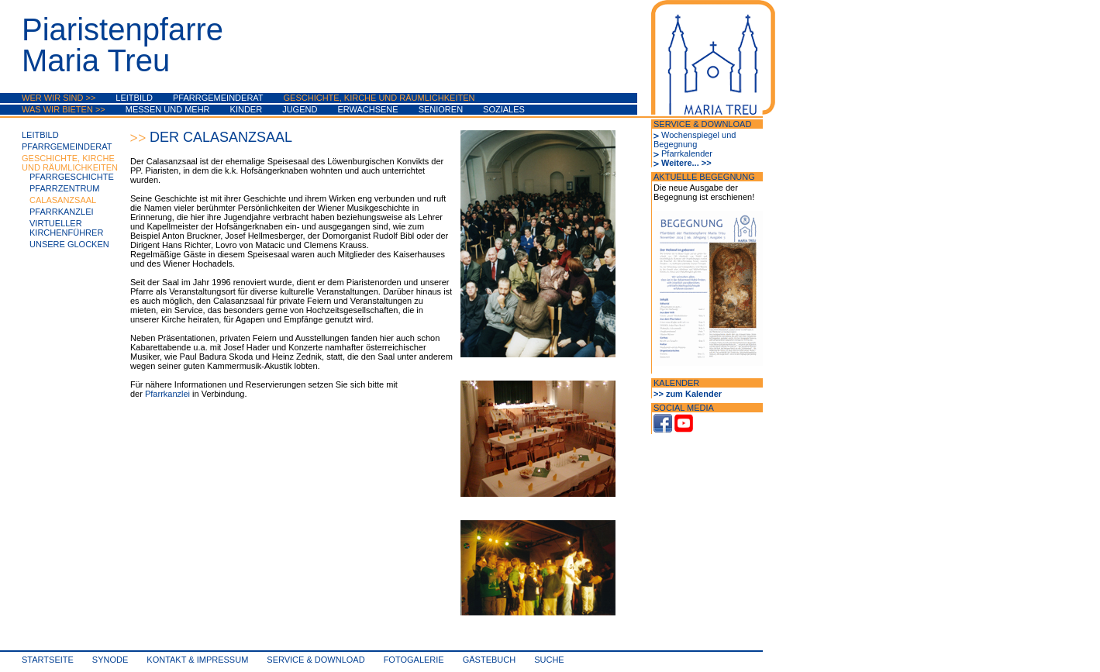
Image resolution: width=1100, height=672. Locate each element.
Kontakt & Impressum (197, 659)
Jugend (299, 109)
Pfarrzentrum (64, 188)
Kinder (246, 109)
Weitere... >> (686, 162)
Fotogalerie (414, 659)
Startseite (48, 659)
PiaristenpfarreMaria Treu (122, 45)
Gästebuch (489, 659)
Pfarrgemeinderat (218, 97)
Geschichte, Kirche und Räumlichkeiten (379, 97)
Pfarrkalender (686, 153)
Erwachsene (367, 109)
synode (110, 659)
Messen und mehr (168, 109)
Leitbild (134, 97)
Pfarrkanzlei (61, 211)
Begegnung (675, 144)
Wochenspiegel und (698, 135)
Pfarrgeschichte (71, 176)
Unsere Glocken (69, 244)
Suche (549, 659)
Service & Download (315, 659)
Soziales (504, 109)
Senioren (441, 109)
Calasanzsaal (62, 200)
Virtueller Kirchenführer (66, 228)
